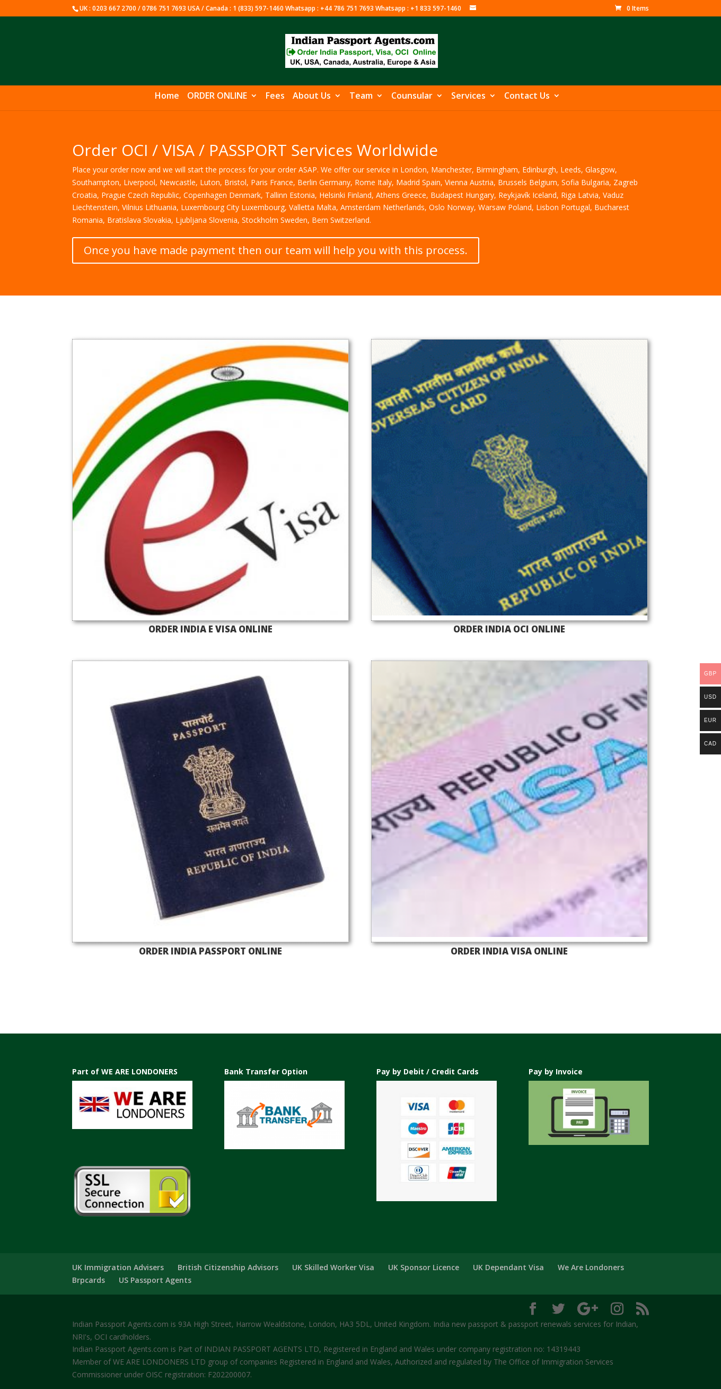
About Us (312, 96)
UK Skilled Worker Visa (333, 1267)
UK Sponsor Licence (423, 1267)
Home (167, 96)
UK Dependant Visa (508, 1267)
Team (361, 96)
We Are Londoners (591, 1267)
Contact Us (527, 96)
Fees (275, 96)
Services (468, 96)
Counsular (412, 96)
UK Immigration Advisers (118, 1267)
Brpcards (88, 1280)
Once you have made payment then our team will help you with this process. (276, 250)
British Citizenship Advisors (228, 1267)
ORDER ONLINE (217, 96)
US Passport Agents (155, 1280)
